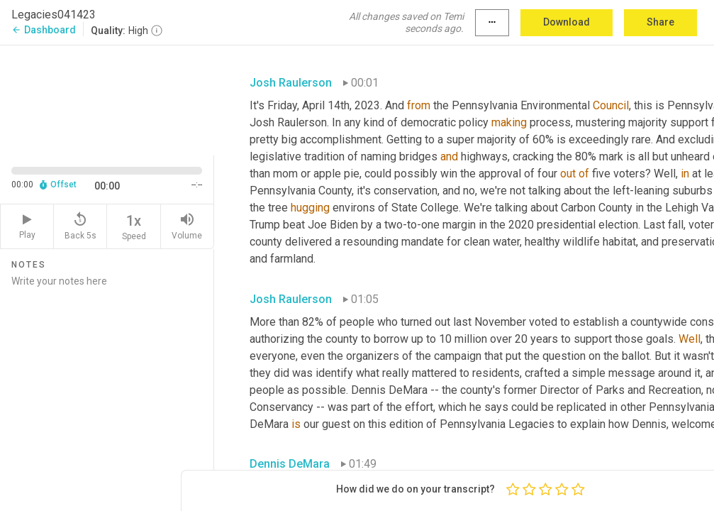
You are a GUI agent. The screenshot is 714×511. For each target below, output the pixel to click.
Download (566, 22)
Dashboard (43, 29)
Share (660, 22)
